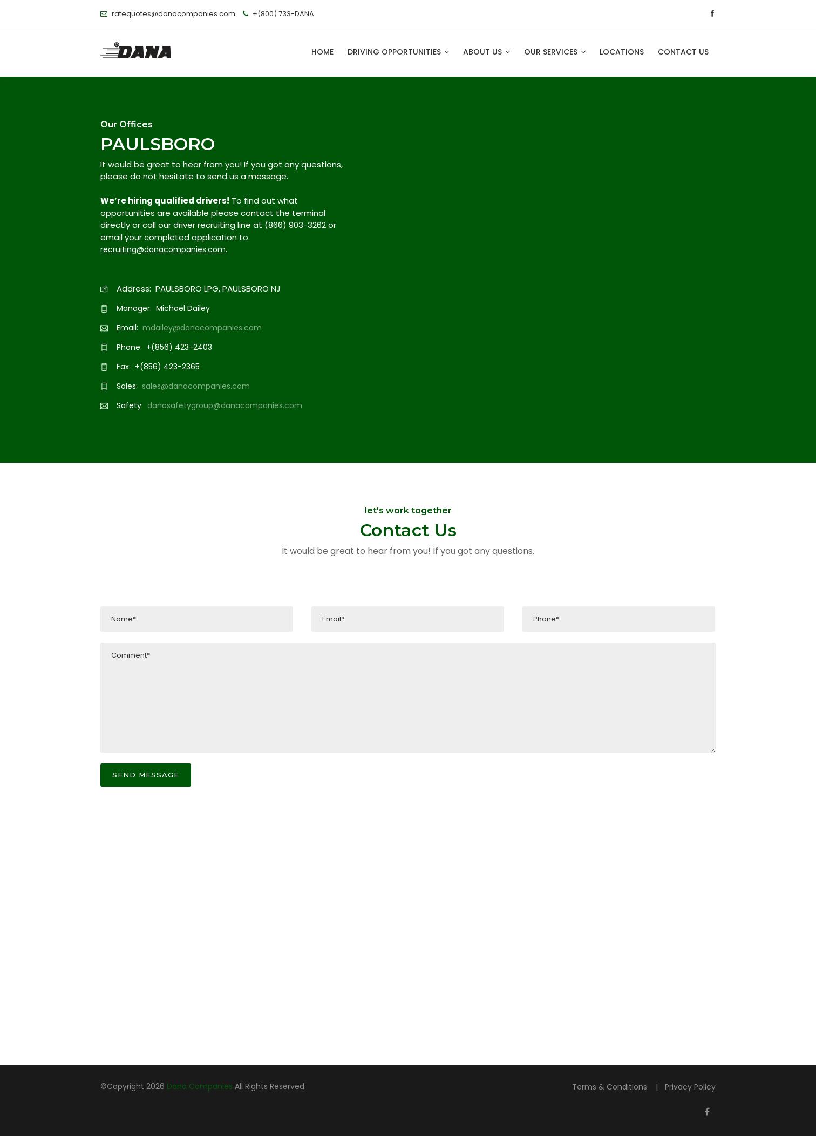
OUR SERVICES (555, 51)
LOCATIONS (622, 51)
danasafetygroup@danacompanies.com (224, 405)
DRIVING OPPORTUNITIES (398, 51)
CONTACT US (683, 51)
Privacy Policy (690, 1086)
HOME (322, 51)
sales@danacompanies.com (196, 386)
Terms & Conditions (610, 1086)
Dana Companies (200, 1086)
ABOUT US (486, 51)
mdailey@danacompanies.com (202, 327)
